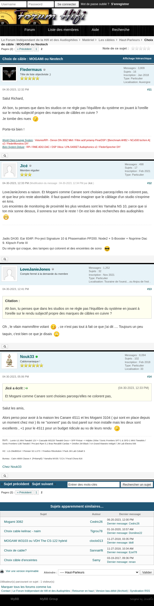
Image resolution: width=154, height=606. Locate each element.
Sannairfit (96, 550)
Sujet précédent (16, 484)
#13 (149, 289)
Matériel (88, 40)
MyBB (15, 599)
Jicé (24, 166)
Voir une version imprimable (22, 571)
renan (132, 561)
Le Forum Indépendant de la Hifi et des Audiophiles (39, 40)
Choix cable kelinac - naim (22, 531)
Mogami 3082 (13, 521)
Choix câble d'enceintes (20, 560)
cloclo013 (96, 541)
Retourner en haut (83, 590)
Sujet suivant (42, 484)
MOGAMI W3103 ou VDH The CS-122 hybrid (35, 541)
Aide (95, 30)
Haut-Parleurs (129, 40)
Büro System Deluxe (13, 147)
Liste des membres (63, 30)
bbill (131, 542)
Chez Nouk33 (12, 466)
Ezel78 (133, 552)
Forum (29, 30)
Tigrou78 (96, 531)
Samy (96, 560)
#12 (149, 183)
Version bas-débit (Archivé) (112, 590)
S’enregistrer (120, 4)
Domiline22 (135, 532)
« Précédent (24, 49)
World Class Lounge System (17, 140)
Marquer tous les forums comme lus (26, 587)
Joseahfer (149, 599)
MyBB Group (49, 599)
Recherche (121, 30)
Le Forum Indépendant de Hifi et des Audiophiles (41, 590)
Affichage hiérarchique (137, 58)
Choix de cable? (15, 550)
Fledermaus (31, 70)
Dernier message (117, 523)
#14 (149, 376)
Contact (5, 590)
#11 (149, 89)
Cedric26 (96, 521)
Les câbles (107, 40)
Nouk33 (27, 357)
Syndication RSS (140, 590)
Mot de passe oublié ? (95, 4)
